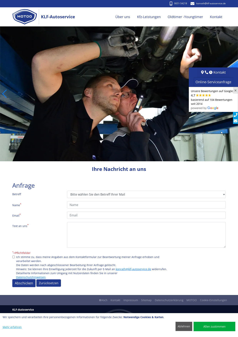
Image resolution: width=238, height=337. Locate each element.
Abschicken (24, 283)
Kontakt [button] (216, 16)
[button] (4, 94)
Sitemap (146, 300)
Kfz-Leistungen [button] (149, 16)
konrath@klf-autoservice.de (133, 269)
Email (16, 215)
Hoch (103, 300)
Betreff (16, 194)
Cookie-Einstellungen (213, 300)
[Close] (235, 90)
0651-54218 (178, 3)
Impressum (130, 300)
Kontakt (115, 300)
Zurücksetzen (48, 283)
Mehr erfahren (12, 327)
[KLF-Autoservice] (26, 16)
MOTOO (191, 300)
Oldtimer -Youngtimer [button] (185, 16)
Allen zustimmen (214, 326)
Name (16, 205)
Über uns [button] (122, 16)
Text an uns (20, 226)
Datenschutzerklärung (169, 300)
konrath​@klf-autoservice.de (208, 3)
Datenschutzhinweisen (31, 277)
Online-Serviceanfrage (213, 82)
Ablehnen (184, 326)
